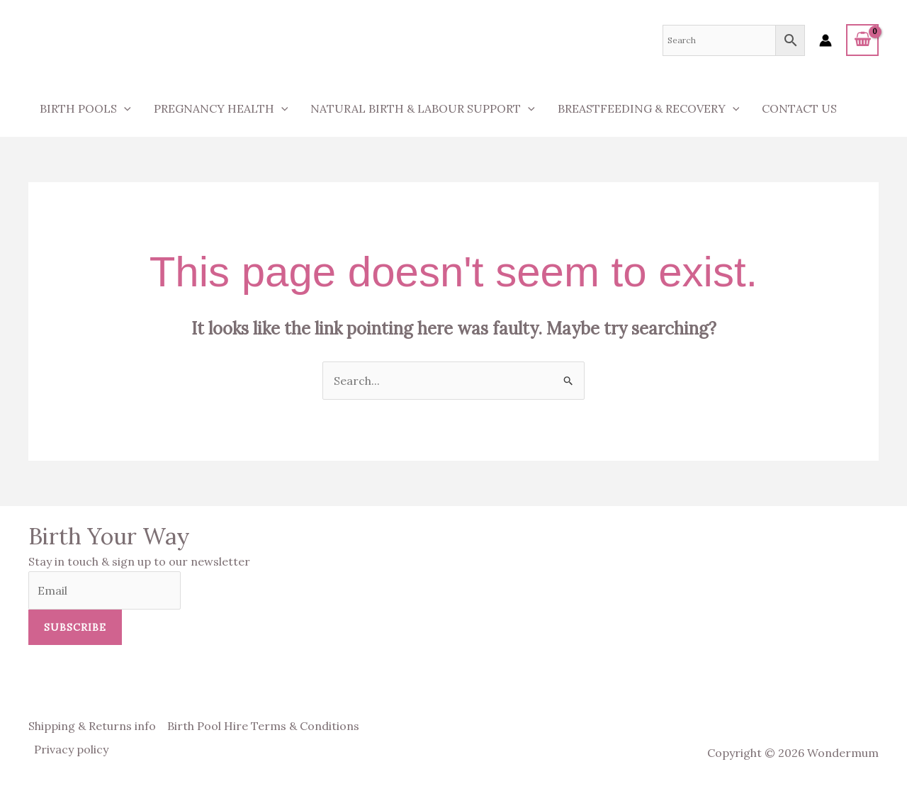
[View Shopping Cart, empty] (862, 39)
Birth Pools (85, 108)
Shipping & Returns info (92, 726)
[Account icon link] (825, 40)
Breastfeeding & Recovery (649, 108)
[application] (124, 108)
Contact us (799, 108)
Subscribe (75, 627)
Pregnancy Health (221, 108)
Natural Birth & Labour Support (422, 108)
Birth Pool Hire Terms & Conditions (263, 726)
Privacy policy (71, 749)
